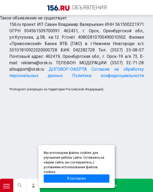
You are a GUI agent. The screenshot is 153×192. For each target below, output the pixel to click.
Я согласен (76, 178)
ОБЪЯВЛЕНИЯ (89, 7)
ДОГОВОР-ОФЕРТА (68, 69)
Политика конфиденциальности (108, 75)
